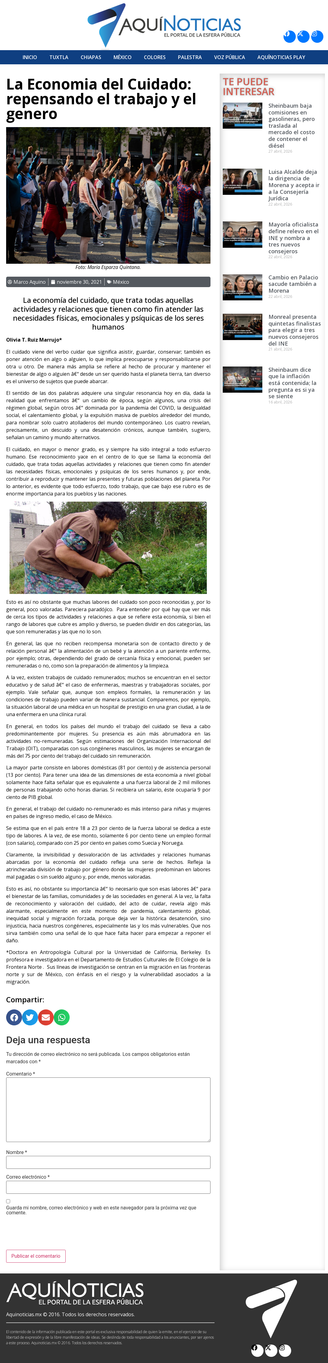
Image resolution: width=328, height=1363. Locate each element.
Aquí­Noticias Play (281, 57)
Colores (155, 57)
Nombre (16, 1152)
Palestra (190, 57)
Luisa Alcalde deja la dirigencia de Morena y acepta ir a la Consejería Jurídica (293, 185)
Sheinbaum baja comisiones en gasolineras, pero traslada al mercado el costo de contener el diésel (291, 125)
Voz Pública (229, 57)
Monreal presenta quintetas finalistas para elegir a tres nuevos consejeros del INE (294, 330)
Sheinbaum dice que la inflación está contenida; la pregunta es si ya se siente (292, 383)
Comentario (20, 1074)
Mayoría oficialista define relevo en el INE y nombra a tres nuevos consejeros (293, 238)
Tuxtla (58, 57)
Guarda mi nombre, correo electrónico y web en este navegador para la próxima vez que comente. (101, 1210)
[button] (14, 1017)
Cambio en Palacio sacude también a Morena (293, 284)
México (123, 57)
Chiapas (91, 57)
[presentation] (52, 1235)
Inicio (30, 57)
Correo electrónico (28, 1177)
